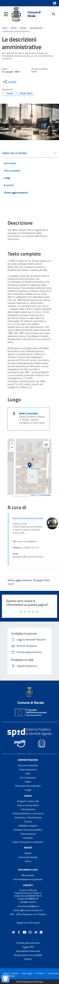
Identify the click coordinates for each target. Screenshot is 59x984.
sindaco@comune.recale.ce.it (28, 910)
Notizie (23, 28)
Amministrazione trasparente (28, 879)
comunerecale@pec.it (28, 906)
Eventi (28, 861)
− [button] (12, 447)
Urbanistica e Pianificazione (28, 817)
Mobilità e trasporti (28, 825)
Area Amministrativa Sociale (28, 518)
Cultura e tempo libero (28, 805)
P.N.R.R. (28, 959)
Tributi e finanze (28, 834)
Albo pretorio (28, 875)
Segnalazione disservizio (28, 951)
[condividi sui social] (9, 81)
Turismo (28, 821)
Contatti (28, 885)
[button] (54, 3)
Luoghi (28, 790)
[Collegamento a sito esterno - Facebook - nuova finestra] (19, 932)
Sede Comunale (28, 413)
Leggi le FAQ (28, 947)
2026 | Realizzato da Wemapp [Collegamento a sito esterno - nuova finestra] (29, 981)
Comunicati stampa (28, 857)
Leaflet (32, 495)
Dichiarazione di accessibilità (28, 955)
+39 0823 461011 (28, 902)
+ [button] (12, 443)
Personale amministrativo (28, 786)
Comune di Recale (34, 14)
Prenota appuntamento (28, 943)
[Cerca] (53, 14)
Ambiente (28, 838)
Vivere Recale (36, 28)
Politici (28, 781)
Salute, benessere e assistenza (28, 842)
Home (4, 28)
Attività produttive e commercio (28, 813)
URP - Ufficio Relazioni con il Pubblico (28, 914)
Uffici (28, 773)
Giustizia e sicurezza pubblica (28, 830)
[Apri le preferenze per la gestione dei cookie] (5, 978)
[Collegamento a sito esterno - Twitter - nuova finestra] (13, 932)
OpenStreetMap (44, 495)
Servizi (28, 795)
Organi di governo (28, 769)
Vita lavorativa (28, 809)
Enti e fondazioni (28, 777)
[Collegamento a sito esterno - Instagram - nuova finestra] (30, 932)
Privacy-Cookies (10, 973)
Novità (14, 28)
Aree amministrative (28, 765)
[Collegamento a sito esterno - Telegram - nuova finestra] (35, 932)
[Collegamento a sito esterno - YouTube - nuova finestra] (24, 932)
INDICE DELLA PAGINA (15, 153)
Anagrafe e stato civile (28, 801)
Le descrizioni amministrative (15, 31)
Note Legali (27, 973)
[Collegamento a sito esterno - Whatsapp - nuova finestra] (41, 932)
